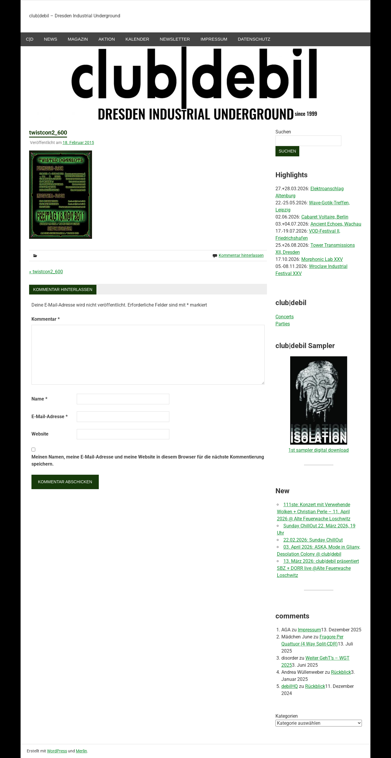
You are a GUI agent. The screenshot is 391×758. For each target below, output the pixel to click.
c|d (30, 39)
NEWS (50, 39)
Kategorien (286, 716)
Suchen (283, 132)
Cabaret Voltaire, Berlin (324, 217)
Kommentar (45, 319)
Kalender (137, 39)
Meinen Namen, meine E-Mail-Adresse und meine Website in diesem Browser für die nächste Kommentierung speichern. (147, 460)
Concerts (284, 317)
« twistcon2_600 (46, 271)
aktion (106, 39)
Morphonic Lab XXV (322, 259)
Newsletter (175, 39)
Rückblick (341, 672)
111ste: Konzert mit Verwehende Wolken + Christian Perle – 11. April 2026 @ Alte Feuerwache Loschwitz (313, 512)
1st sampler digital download (318, 450)
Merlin (81, 751)
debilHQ (289, 686)
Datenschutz (254, 39)
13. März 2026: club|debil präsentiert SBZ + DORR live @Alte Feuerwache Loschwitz (318, 568)
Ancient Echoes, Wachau (335, 224)
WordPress (57, 751)
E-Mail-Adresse (49, 416)
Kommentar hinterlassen (241, 255)
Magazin (78, 39)
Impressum (213, 39)
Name (39, 399)
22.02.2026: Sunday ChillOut (313, 540)
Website (40, 434)
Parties (282, 324)
